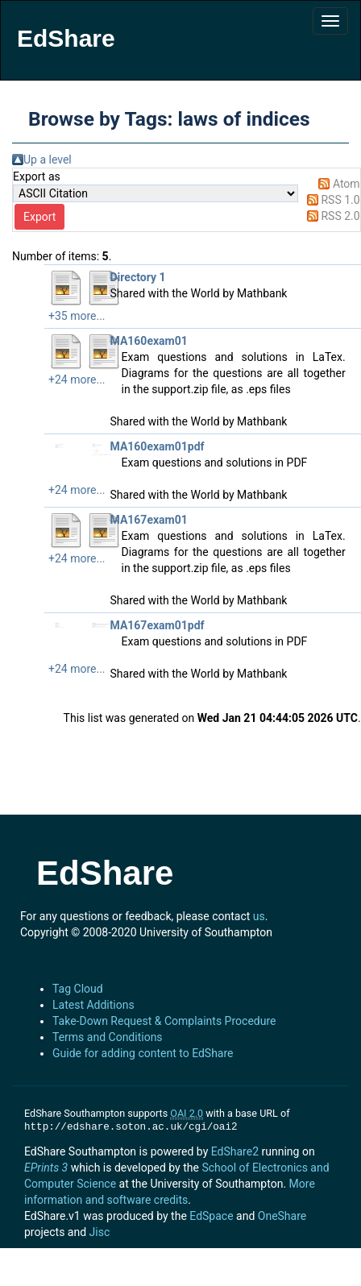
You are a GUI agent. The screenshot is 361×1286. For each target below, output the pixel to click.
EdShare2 (235, 1151)
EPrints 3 (46, 1167)
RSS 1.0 (340, 199)
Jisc (99, 1232)
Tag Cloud (77, 988)
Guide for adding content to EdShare (143, 1053)
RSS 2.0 (340, 215)
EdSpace (211, 1215)
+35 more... (77, 315)
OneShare (282, 1215)
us (259, 916)
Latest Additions (93, 1004)
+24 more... (77, 379)
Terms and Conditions (107, 1037)
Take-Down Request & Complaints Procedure (164, 1020)
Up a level (47, 159)
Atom (346, 183)
